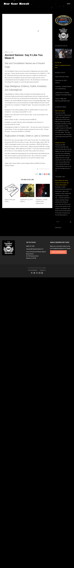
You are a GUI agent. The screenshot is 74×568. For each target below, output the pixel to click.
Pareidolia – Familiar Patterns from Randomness (63, 87)
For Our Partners (32, 270)
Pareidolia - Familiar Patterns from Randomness (41, 201)
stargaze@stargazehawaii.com (34, 249)
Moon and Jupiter (60, 111)
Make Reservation (58, 252)
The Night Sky (60, 177)
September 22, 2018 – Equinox (61, 81)
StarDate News (60, 107)
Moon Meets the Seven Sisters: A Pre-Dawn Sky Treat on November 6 (62, 183)
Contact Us (43, 270)
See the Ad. (63, 56)
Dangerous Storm (60, 142)
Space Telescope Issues (62, 76)
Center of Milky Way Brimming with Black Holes (62, 100)
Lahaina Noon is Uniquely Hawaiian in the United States (63, 94)
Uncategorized (44, 169)
